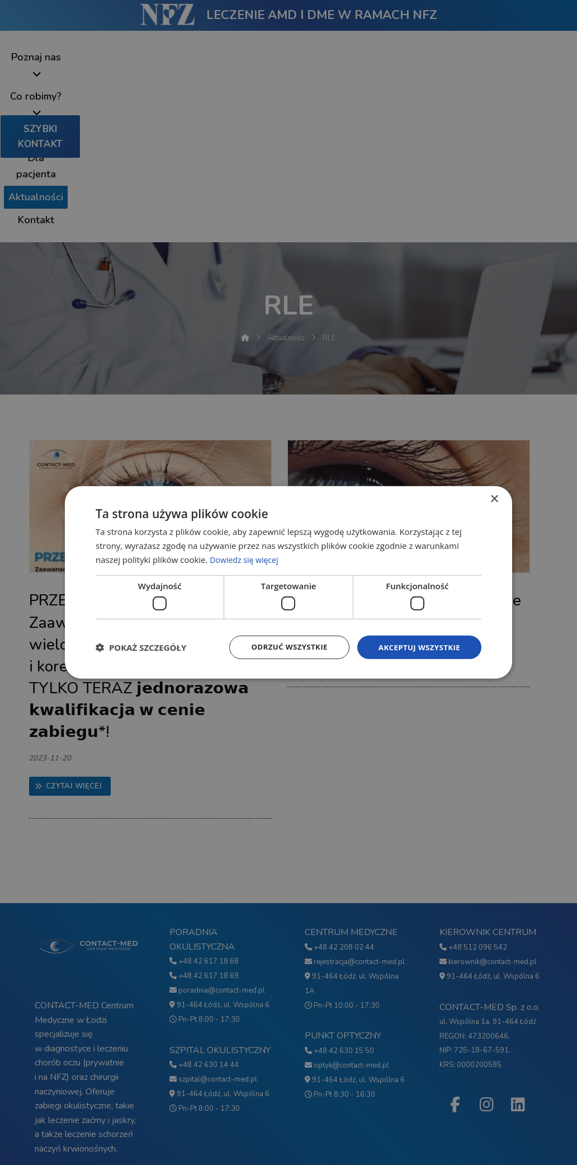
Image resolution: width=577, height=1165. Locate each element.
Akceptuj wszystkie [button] (417, 647)
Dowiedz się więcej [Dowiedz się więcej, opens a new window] (246, 558)
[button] (141, 647)
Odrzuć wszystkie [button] (283, 647)
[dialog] (288, 582)
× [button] (494, 499)
